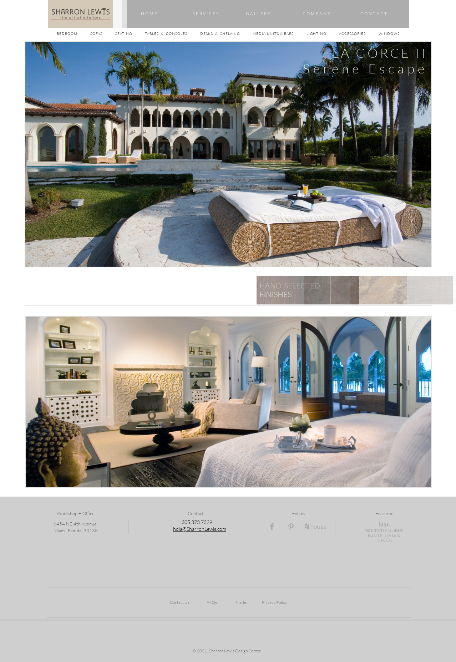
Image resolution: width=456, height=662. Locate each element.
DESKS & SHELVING (220, 33)
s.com (220, 529)
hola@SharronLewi (193, 529)
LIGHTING (322, 33)
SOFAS (96, 33)
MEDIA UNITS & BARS (274, 33)
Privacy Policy (274, 602)
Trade (240, 602)
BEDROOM (73, 33)
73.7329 (203, 522)
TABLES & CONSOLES (172, 33)
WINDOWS (389, 33)
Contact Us (179, 602)
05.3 (189, 522)
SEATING (130, 33)
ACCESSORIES (359, 33)
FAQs (212, 602)
